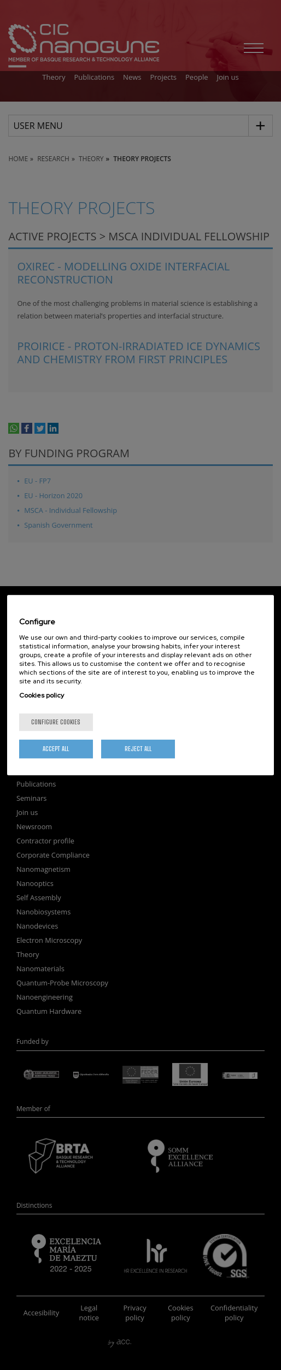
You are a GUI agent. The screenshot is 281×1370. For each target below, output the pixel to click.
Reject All (138, 749)
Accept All (56, 749)
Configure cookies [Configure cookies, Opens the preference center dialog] (55, 722)
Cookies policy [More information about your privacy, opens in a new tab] (41, 695)
